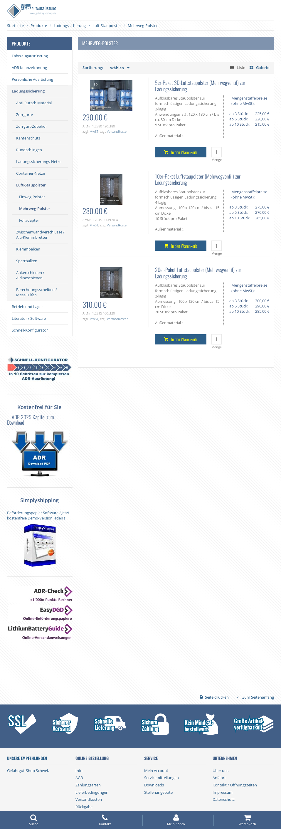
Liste (241, 67)
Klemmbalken (28, 249)
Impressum (223, 792)
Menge (216, 159)
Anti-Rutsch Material (34, 102)
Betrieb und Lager (27, 306)
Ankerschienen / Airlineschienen (30, 275)
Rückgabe (83, 806)
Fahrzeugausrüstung (30, 55)
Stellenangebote (158, 792)
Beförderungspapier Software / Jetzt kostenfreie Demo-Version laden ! (38, 515)
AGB (79, 777)
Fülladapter (29, 220)
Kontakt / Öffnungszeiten (235, 785)
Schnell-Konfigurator (30, 330)
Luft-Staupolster (31, 185)
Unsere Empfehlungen (27, 758)
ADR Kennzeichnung (29, 67)
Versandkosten (118, 131)
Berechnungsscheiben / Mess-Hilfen (36, 292)
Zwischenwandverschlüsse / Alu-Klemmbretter (40, 234)
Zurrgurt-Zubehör (31, 126)
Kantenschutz (28, 138)
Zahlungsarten (88, 785)
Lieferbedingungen (91, 792)
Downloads (154, 785)
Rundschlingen (29, 149)
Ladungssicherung (28, 91)
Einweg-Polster (32, 196)
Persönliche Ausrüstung (32, 79)
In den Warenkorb (184, 152)
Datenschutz (224, 799)
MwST (94, 131)
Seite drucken (217, 697)
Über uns (220, 770)
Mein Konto (176, 820)
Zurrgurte (24, 114)
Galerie (262, 67)
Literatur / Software (29, 318)
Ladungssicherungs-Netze (38, 161)
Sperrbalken (26, 260)
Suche (34, 820)
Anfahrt (219, 777)
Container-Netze (30, 173)
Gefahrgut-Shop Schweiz (28, 770)
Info (79, 770)
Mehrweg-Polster (34, 208)
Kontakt (105, 820)
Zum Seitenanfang (258, 697)
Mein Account (156, 770)
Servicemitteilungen (161, 777)
